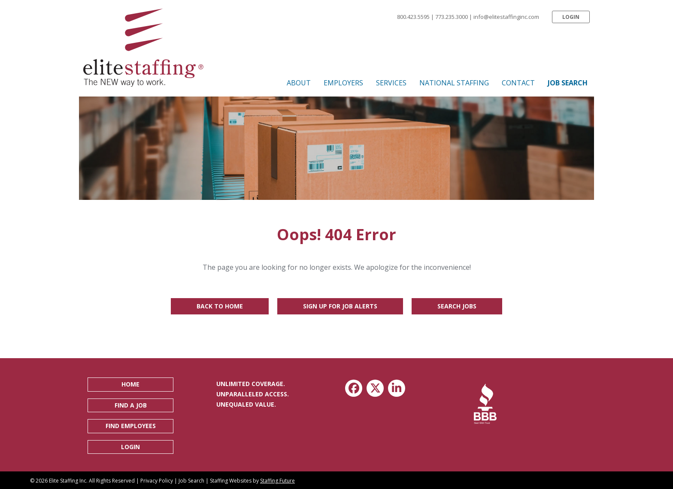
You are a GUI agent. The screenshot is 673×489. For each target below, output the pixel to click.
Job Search (191, 480)
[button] (571, 17)
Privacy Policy (156, 480)
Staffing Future (277, 480)
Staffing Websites (231, 480)
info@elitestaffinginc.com (506, 17)
